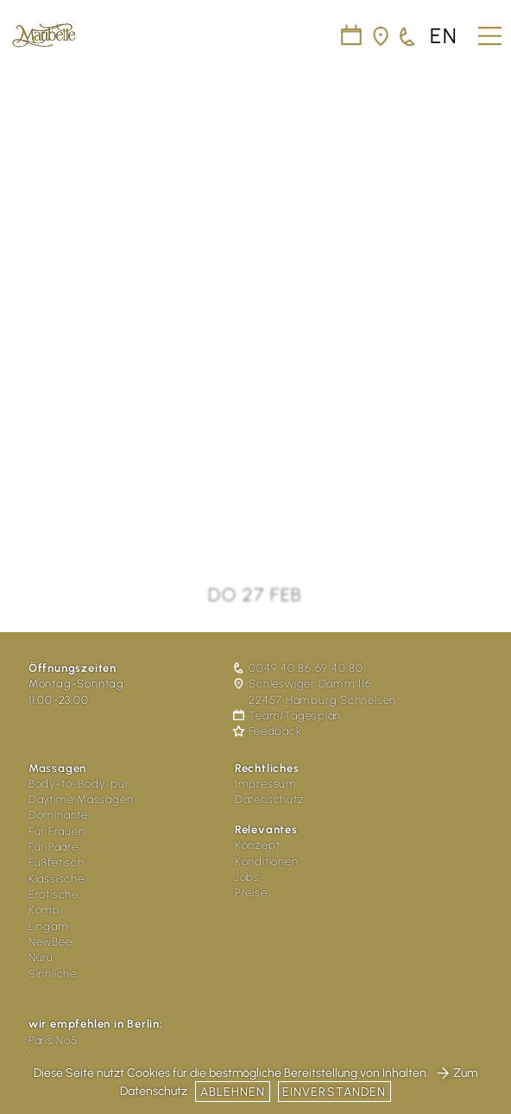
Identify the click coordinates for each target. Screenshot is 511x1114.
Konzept (258, 845)
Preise (251, 892)
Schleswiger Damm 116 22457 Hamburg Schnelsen (315, 691)
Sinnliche (52, 973)
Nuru (41, 957)
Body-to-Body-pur (78, 783)
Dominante (58, 814)
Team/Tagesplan (288, 715)
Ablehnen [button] (233, 1092)
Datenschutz (270, 799)
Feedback (268, 731)
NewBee (50, 941)
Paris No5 (53, 1040)
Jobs (247, 876)
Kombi (45, 909)
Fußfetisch (56, 862)
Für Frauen (56, 831)
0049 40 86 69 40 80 (299, 667)
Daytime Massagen (80, 799)
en (444, 36)
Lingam (48, 926)
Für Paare (53, 846)
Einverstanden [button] (334, 1092)
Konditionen (267, 861)
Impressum (266, 783)
